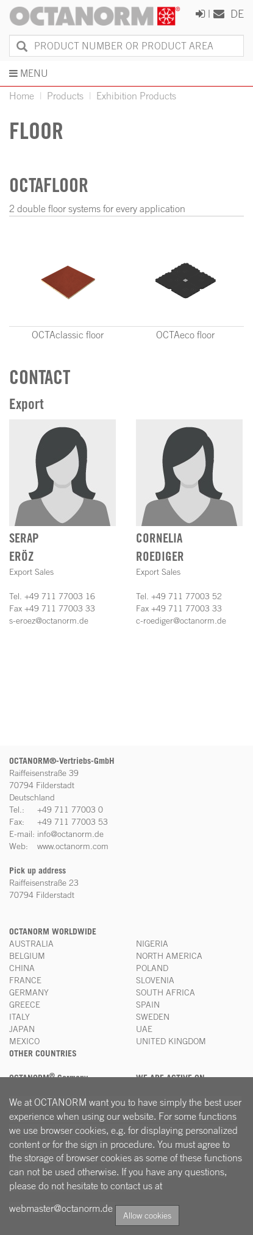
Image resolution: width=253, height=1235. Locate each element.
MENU (28, 73)
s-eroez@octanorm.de (48, 620)
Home (21, 96)
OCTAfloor (48, 185)
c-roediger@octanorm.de (181, 620)
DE (237, 13)
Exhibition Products (136, 96)
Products (65, 96)
